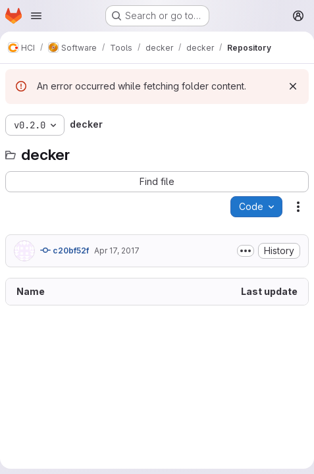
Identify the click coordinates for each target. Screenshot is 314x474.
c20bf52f (64, 250)
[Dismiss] (293, 86)
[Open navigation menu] (36, 15)
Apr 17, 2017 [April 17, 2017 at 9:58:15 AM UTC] (117, 250)
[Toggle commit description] (245, 251)
